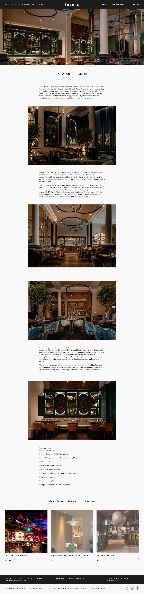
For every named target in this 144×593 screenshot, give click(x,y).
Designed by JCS (112, 580)
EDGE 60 (43, 465)
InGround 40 (44, 477)
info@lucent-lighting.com (15, 588)
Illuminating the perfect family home (69, 556)
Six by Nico (49, 450)
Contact (8, 578)
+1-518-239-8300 (37, 588)
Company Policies (76, 578)
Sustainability (43, 578)
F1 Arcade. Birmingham (16, 556)
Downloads (59, 578)
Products (135, 4)
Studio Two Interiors (61, 454)
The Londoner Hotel (107, 556)
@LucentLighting (98, 588)
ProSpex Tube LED (46, 473)
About (29, 578)
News (19, 578)
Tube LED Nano (52, 485)
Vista (41, 481)
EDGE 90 (43, 469)
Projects (103, 4)
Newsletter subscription (15, 580)
